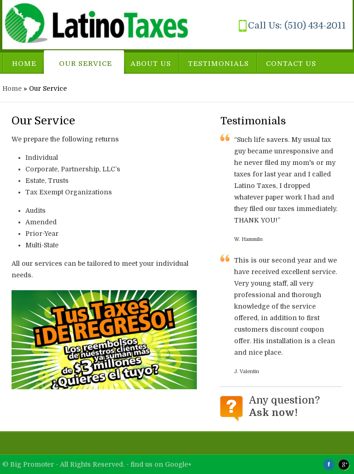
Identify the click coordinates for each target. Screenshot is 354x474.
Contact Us (291, 63)
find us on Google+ (160, 464)
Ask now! (273, 412)
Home (24, 63)
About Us (150, 63)
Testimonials (218, 63)
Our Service (85, 63)
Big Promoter (33, 464)
